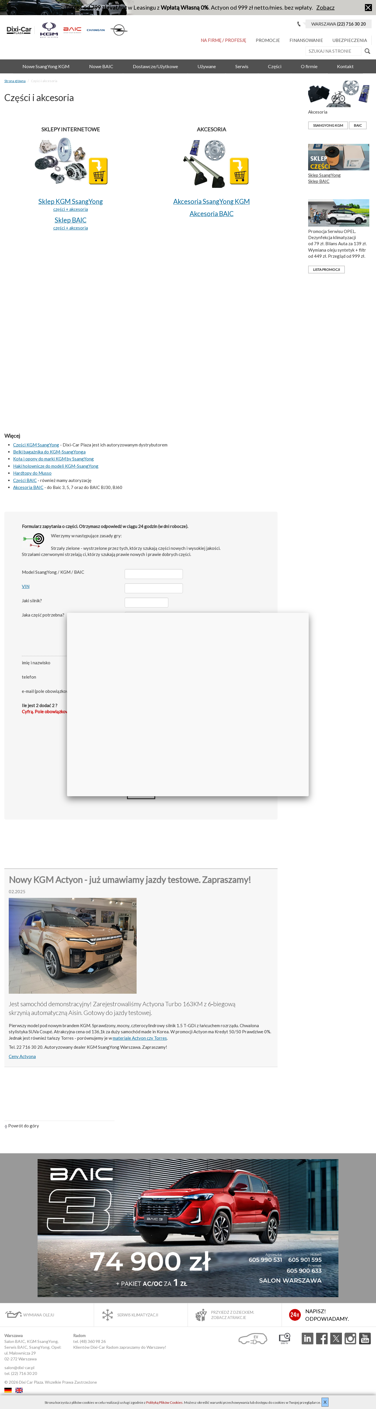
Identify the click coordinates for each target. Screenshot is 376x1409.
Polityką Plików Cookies (164, 1402)
